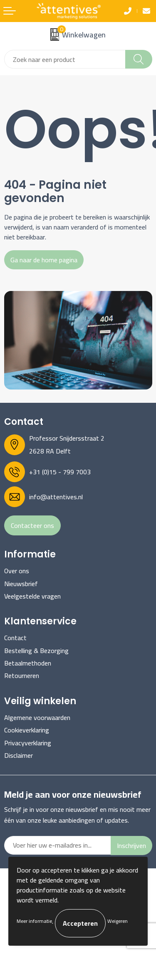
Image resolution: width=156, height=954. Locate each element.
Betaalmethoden (27, 663)
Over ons (16, 571)
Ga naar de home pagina (43, 260)
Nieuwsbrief (21, 583)
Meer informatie (34, 921)
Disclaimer (18, 755)
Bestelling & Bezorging (36, 650)
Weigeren (117, 921)
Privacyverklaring (27, 743)
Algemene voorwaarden (37, 717)
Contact (15, 637)
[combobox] (65, 59)
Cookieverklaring (26, 730)
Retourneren (21, 675)
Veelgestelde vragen (32, 596)
